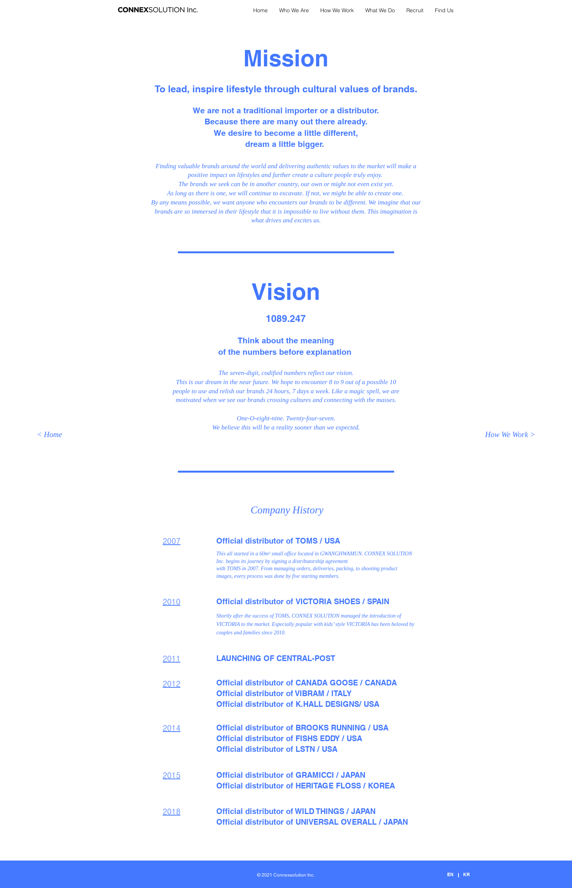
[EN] (450, 875)
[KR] (466, 875)
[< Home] (49, 434)
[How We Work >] (510, 434)
